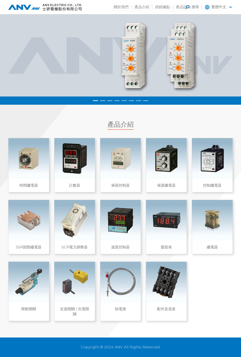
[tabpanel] (120, 55)
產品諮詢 (174, 7)
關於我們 (112, 7)
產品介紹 (133, 7)
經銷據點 (154, 7)
